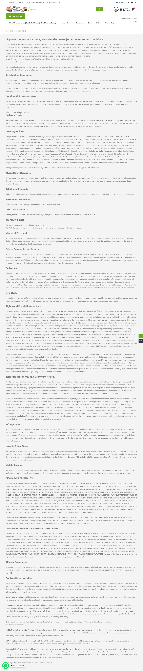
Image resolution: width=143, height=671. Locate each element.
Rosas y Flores (65, 23)
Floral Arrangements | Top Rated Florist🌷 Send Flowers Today (32, 23)
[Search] (99, 9)
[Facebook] (128, 2)
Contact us (11, 2)
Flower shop (109, 23)
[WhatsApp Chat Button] (5, 665)
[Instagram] (135, 2)
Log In (21, 2)
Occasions (80, 23)
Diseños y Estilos (94, 23)
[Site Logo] (17, 9)
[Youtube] (132, 2)
